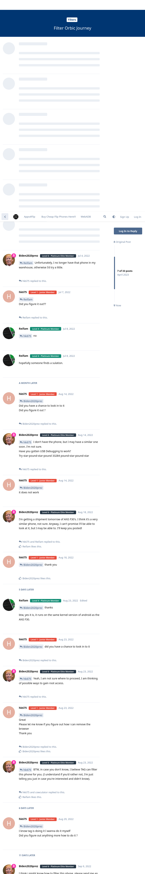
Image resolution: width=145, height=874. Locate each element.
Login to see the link (40, 666)
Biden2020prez (32, 189)
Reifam (27, 51)
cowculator (30, 734)
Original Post (122, 30)
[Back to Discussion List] (5, 5)
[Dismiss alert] (89, 866)
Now (117, 94)
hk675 (27, 124)
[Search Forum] (104, 5)
